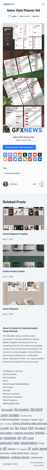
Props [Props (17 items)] (41, 443)
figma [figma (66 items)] (23, 428)
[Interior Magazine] (23, 293)
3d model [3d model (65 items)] (7, 409)
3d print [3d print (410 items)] (36, 409)
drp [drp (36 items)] (12, 428)
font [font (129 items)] (31, 428)
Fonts (5, 381)
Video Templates (10, 400)
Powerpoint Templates (13, 397)
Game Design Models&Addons (16, 384)
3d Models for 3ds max (13, 371)
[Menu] (43, 4)
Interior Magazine (10, 309)
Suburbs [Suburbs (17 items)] (12, 449)
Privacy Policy (39, 465)
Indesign (35, 16)
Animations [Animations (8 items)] (25, 419)
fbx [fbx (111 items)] (17, 428)
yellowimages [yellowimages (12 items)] (37, 457)
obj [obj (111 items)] (19, 438)
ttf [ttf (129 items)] (29, 448)
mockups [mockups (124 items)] (10, 438)
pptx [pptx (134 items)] (16, 443)
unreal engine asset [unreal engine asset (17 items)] (19, 453)
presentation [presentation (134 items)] (29, 443)
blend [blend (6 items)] (41, 420)
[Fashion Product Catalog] (23, 256)
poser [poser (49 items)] (30, 438)
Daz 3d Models (9, 377)
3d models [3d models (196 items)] (21, 409)
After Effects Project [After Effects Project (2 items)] (26, 416)
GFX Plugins (8, 387)
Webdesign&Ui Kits (11, 403)
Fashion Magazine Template (15, 234)
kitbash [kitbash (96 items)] (40, 433)
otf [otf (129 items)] (24, 438)
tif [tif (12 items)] (18, 449)
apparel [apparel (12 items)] (34, 419)
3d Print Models (10, 374)
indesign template (12, 173)
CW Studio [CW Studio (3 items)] (8, 424)
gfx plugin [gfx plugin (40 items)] (40, 428)
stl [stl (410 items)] (5, 448)
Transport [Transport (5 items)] (23, 449)
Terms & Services (36, 463)
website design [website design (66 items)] (20, 457)
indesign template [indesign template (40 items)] (24, 432)
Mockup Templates (11, 394)
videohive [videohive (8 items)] (34, 453)
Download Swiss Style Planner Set (19, 147)
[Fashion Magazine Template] (23, 218)
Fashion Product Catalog (14, 271)
